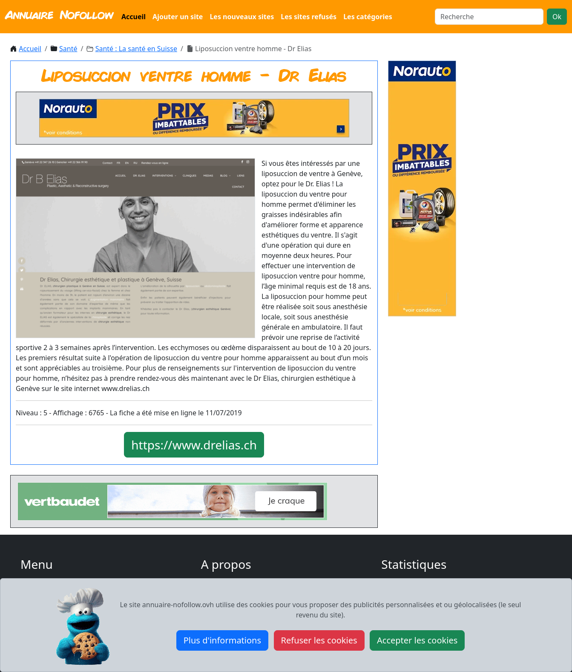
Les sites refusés (308, 16)
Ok (556, 16)
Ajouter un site (177, 16)
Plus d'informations (222, 640)
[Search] (489, 17)
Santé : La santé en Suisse (136, 48)
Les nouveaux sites (242, 16)
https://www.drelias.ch (194, 445)
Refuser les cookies (319, 640)
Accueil (133, 16)
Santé (68, 48)
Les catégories (367, 16)
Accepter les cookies (417, 640)
